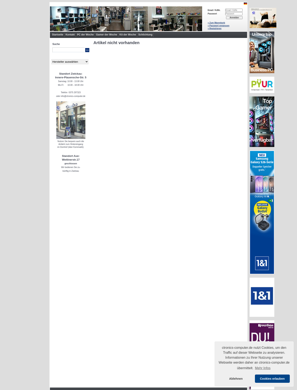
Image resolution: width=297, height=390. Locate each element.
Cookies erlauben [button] (272, 378)
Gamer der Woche (106, 34)
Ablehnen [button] (236, 378)
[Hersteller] (69, 61)
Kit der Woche (127, 34)
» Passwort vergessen (218, 26)
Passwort (212, 14)
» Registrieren (215, 28)
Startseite (57, 34)
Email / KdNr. (214, 10)
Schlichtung (145, 34)
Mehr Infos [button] (263, 368)
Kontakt (70, 34)
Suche (56, 44)
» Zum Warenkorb (216, 23)
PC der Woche (85, 34)
